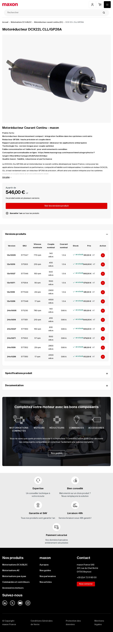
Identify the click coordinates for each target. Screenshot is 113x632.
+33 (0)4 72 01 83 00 (87, 578)
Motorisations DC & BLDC (21, 22)
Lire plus (6, 177)
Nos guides (45, 571)
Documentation (56, 385)
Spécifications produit (56, 373)
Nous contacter (86, 584)
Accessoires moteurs (12, 588)
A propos (44, 565)
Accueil (5, 22)
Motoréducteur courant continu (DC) (48, 22)
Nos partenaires (48, 576)
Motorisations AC (10, 571)
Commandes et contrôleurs (15, 582)
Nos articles (46, 582)
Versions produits (56, 234)
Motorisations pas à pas (14, 576)
